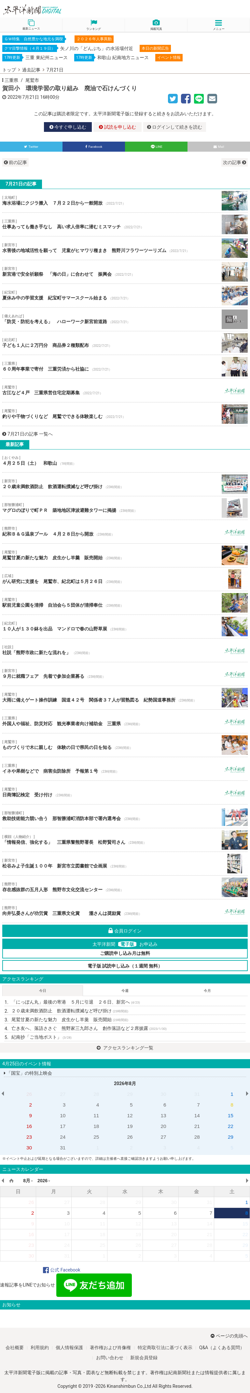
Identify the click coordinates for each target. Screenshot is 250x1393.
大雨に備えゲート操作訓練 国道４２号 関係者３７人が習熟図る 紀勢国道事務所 (125, 697)
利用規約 (40, 1347)
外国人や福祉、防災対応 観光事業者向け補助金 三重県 (125, 721)
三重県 (11, 80)
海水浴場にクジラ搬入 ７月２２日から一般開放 (125, 200)
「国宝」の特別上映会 (28, 1073)
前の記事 (15, 162)
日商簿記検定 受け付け (125, 792)
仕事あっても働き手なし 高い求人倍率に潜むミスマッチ (125, 224)
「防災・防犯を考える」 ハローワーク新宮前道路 (125, 319)
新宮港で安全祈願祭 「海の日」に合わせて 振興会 (125, 272)
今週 (125, 991)
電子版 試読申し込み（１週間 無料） (125, 966)
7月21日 (55, 69)
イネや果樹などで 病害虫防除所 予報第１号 (125, 768)
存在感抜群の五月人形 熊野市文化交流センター (125, 887)
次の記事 (234, 162)
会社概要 (15, 1347)
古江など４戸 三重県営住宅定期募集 (125, 390)
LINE (156, 146)
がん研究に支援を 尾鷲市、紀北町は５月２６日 (125, 579)
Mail (219, 146)
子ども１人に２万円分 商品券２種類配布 (125, 343)
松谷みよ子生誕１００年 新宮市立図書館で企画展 (125, 863)
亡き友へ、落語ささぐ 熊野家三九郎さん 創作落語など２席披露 (89, 1028)
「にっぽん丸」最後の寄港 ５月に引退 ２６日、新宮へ (75, 1002)
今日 (42, 991)
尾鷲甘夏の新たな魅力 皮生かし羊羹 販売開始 (125, 555)
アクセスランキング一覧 (125, 1047)
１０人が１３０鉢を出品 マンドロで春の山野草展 (125, 626)
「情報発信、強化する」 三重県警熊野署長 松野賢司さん (125, 840)
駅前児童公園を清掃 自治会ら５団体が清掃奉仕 (125, 602)
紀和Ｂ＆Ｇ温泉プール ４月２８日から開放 (125, 531)
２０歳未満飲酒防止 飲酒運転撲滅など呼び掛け (125, 484)
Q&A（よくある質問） (221, 1347)
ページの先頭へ (229, 1335)
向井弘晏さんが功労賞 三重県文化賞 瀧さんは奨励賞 (125, 911)
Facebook (94, 146)
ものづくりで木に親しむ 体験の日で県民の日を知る (125, 745)
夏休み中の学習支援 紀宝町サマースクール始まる (125, 295)
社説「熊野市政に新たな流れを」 (125, 650)
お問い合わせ (109, 1357)
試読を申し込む (117, 127)
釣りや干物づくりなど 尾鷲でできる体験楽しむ (125, 414)
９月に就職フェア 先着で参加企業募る (125, 674)
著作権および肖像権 (110, 1347)
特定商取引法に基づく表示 (165, 1347)
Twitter (31, 146)
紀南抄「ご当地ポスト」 (41, 1037)
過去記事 (31, 69)
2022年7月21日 (23, 97)
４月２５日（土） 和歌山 (125, 461)
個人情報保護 (69, 1347)
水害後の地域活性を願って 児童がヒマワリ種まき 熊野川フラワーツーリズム (125, 248)
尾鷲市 (32, 80)
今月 (207, 991)
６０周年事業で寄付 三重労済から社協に (125, 366)
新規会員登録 (144, 1357)
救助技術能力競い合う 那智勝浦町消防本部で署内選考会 (125, 816)
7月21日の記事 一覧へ (27, 434)
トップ (9, 69)
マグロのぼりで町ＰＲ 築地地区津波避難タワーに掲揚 (125, 508)
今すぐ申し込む (67, 127)
